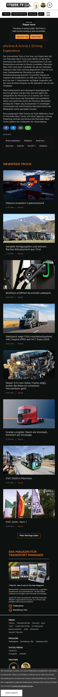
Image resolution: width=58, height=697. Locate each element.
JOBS (26, 629)
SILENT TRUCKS (16, 632)
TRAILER (32, 14)
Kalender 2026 (42, 642)
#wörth (20, 146)
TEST (11, 626)
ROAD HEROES (15, 629)
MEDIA (12, 620)
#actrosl (9, 146)
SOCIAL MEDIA (16, 648)
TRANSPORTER (19, 14)
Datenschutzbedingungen (22, 686)
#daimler (28, 141)
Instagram (13, 654)
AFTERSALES (37, 626)
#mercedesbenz (13, 141)
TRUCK (6, 14)
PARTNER (13, 660)
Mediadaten (18, 606)
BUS (41, 14)
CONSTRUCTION (22, 626)
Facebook (13, 651)
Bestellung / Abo (20, 610)
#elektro (43, 146)
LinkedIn (22, 654)
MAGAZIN (34, 629)
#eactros (40, 141)
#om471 (31, 146)
